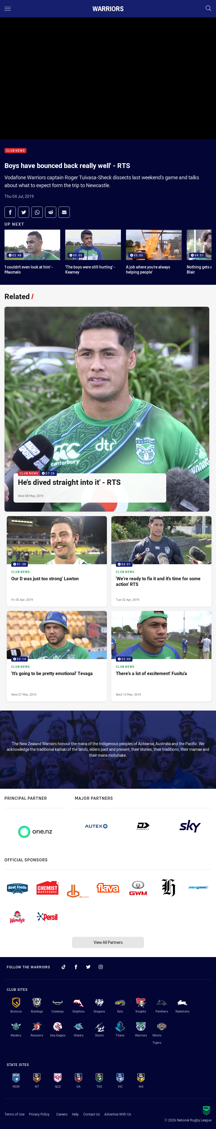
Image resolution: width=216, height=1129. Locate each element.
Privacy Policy (39, 1114)
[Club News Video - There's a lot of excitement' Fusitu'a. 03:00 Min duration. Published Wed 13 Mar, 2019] (161, 656)
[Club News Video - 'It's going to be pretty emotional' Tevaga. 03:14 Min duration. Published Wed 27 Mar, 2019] (57, 656)
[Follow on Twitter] (88, 967)
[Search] (208, 8)
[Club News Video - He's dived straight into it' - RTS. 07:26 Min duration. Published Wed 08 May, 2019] (106, 409)
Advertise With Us (117, 1114)
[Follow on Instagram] (100, 967)
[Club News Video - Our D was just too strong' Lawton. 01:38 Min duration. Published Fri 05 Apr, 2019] (57, 561)
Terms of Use (14, 1114)
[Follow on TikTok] (63, 967)
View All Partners (108, 942)
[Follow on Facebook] (76, 967)
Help (75, 1114)
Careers (62, 1114)
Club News (15, 151)
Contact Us (91, 1114)
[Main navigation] (7, 9)
